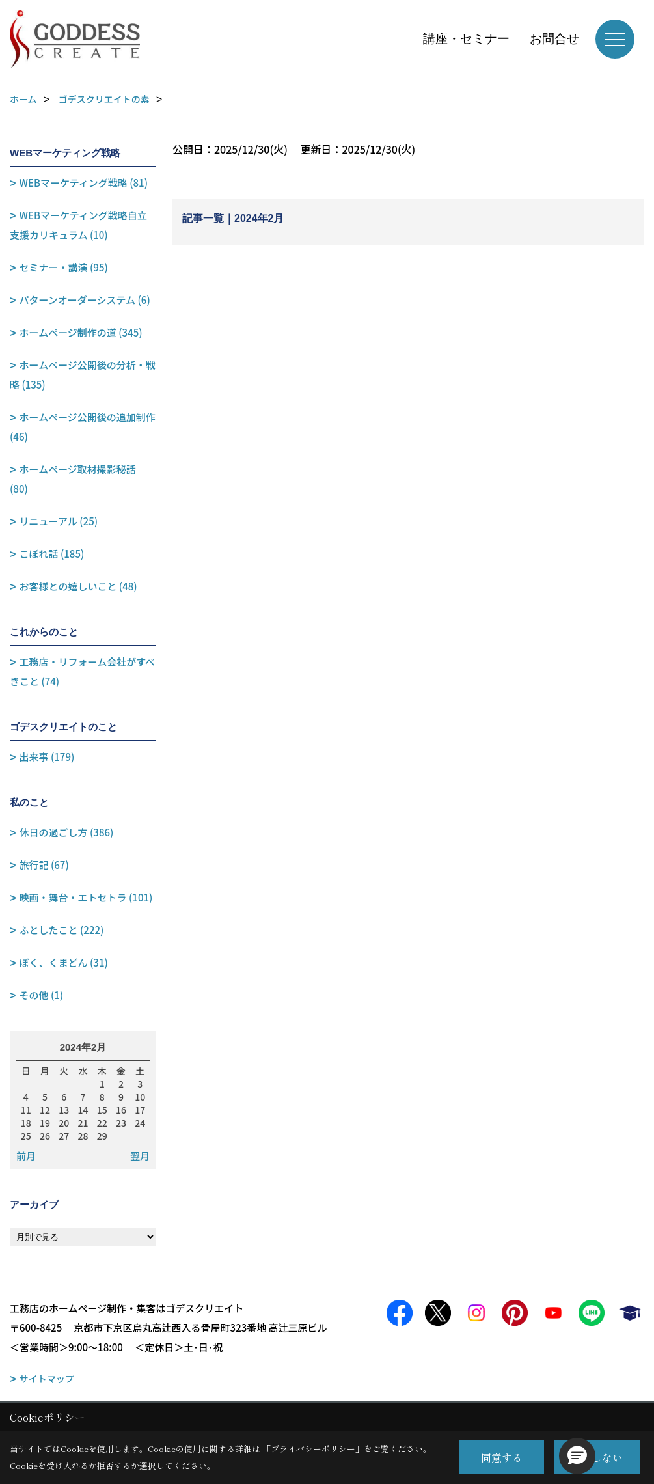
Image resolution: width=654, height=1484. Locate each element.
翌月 (140, 1155)
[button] (577, 1456)
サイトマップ (47, 1378)
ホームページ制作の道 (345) (81, 332)
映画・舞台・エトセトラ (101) (86, 897)
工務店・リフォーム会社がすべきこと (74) (82, 671)
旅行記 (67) (44, 865)
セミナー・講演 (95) (64, 267)
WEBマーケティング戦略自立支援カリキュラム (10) (78, 224)
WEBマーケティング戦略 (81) (84, 182)
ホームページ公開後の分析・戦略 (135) (83, 374)
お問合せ (554, 39)
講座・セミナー (466, 39)
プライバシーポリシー (313, 1448)
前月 (26, 1155)
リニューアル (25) (59, 521)
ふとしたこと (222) (62, 930)
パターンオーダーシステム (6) (85, 300)
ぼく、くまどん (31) (64, 962)
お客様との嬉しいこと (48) (78, 586)
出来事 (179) (47, 756)
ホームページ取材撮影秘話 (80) (73, 478)
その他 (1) (42, 995)
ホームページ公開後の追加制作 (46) (83, 426)
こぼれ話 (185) (52, 553)
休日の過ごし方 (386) (67, 832)
